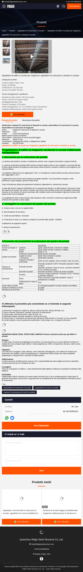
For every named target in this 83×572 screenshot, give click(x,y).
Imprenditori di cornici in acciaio (46, 388)
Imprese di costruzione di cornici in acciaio (19, 392)
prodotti (12, 31)
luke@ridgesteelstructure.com (14, 2)
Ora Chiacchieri (41, 425)
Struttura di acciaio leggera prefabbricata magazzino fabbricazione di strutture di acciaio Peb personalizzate (60, 512)
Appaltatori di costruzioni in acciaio (31, 31)
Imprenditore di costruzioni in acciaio (17, 388)
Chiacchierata (74, 6)
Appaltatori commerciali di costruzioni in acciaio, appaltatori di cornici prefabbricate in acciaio (21, 512)
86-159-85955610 (73, 2)
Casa (4, 31)
